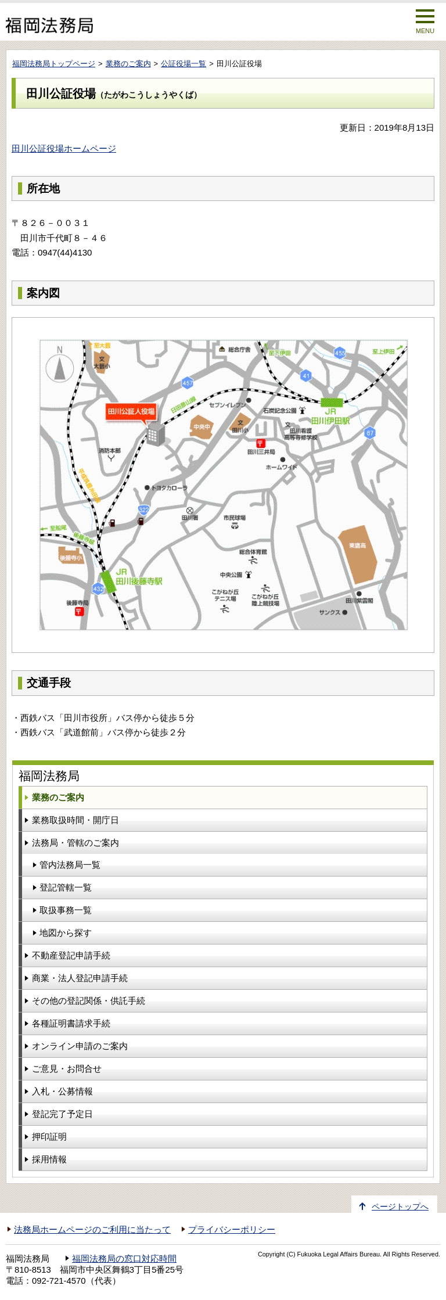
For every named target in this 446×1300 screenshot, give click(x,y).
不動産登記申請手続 (71, 955)
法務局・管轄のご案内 (75, 842)
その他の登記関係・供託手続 (88, 1000)
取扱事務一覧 (65, 910)
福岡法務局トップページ (53, 63)
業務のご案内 (128, 63)
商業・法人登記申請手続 (80, 978)
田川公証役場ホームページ (64, 148)
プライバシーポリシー (231, 1229)
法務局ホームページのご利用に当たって (92, 1229)
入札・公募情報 (62, 1091)
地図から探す (65, 933)
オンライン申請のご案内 (80, 1046)
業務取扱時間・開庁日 (75, 820)
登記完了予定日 (62, 1114)
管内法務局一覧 (69, 865)
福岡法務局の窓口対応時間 (124, 1258)
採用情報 (49, 1159)
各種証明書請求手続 (71, 1023)
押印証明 (49, 1136)
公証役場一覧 (183, 63)
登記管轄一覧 (65, 887)
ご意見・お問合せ (67, 1068)
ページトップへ (400, 1206)
